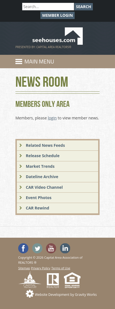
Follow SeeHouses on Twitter (37, 248)
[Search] (48, 6)
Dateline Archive (42, 176)
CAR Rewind (37, 208)
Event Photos (38, 197)
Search (83, 6)
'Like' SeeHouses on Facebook (23, 248)
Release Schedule (42, 155)
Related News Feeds (45, 145)
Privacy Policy (40, 268)
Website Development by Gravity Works (66, 294)
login (52, 118)
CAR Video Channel (44, 187)
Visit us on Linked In (65, 248)
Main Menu (39, 61)
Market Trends (40, 166)
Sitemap (24, 268)
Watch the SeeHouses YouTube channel (51, 248)
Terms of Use (60, 268)
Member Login (57, 15)
